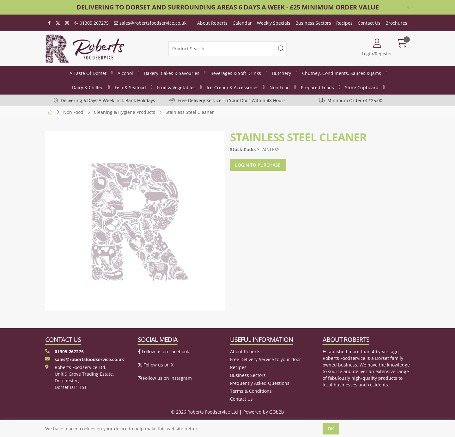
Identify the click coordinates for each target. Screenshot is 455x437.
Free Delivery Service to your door (265, 359)
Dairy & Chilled (88, 87)
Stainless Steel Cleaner (190, 112)
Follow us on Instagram (165, 378)
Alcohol (125, 73)
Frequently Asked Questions (259, 383)
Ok (331, 429)
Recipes (344, 23)
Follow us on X (155, 365)
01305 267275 (91, 23)
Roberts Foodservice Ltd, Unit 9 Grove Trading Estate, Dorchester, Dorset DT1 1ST (79, 377)
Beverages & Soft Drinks (235, 73)
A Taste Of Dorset (88, 73)
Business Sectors (313, 23)
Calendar (242, 23)
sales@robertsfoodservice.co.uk (150, 23)
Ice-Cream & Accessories (232, 87)
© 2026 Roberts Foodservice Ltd (204, 412)
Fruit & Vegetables (176, 87)
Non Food (280, 87)
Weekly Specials (273, 23)
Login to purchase (258, 165)
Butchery (281, 73)
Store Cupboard (362, 87)
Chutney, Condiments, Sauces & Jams (341, 73)
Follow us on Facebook (163, 351)
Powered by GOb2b (263, 412)
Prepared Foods (317, 87)
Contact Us (369, 23)
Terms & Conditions (251, 391)
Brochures (396, 23)
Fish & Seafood (130, 87)
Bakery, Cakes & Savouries (171, 73)
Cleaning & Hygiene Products (124, 112)
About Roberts (212, 23)
